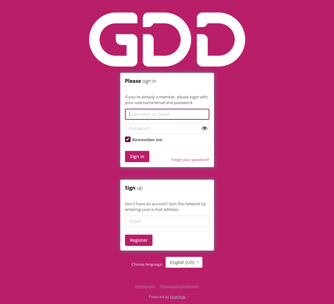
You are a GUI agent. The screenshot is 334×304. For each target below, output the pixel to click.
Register (138, 240)
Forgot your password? (190, 159)
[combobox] (184, 262)
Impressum (145, 286)
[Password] (167, 128)
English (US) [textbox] (182, 262)
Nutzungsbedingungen (179, 286)
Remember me (143, 139)
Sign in (137, 156)
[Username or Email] (167, 114)
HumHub (178, 296)
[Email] (167, 221)
